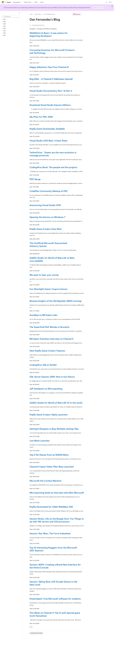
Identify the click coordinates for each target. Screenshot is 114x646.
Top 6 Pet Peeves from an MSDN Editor (49, 454)
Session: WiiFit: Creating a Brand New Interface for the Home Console (55, 566)
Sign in (110, 2)
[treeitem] (11, 19)
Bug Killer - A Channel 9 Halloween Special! (51, 78)
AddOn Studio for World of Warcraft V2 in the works (56, 402)
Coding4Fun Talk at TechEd (43, 364)
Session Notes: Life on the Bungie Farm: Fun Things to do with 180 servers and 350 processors (57, 520)
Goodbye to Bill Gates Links (43, 314)
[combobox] (11, 16)
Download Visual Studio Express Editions (50, 104)
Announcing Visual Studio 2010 (45, 205)
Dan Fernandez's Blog (49, 14)
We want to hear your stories (44, 274)
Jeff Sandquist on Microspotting (46, 388)
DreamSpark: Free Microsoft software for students (55, 598)
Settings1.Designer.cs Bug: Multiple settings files (54, 428)
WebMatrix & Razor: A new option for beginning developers (49, 34)
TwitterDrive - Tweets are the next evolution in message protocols (53, 154)
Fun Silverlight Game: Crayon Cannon (48, 288)
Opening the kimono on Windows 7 (47, 217)
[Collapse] (19, 13)
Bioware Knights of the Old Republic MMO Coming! (56, 300)
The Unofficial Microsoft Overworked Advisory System (48, 244)
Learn (31, 14)
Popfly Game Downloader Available (47, 128)
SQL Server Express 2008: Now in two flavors (52, 376)
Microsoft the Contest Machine (45, 480)
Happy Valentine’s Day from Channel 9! (49, 67)
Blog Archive (38, 14)
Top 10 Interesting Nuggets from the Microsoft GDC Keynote (53, 549)
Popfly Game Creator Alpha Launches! (49, 414)
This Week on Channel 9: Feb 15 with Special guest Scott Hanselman (55, 614)
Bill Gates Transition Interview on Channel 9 (51, 338)
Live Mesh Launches (40, 440)
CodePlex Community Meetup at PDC (49, 190)
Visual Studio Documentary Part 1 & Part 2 (51, 90)
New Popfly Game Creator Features (47, 350)
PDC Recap (35, 179)
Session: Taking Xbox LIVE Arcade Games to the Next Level (53, 583)
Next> (31, 627)
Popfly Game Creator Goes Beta (46, 228)
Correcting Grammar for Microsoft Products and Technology (52, 51)
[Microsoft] (3, 2)
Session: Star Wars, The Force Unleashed (50, 533)
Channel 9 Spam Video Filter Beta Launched (52, 466)
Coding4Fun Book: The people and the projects (53, 167)
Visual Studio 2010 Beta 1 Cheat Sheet (48, 140)
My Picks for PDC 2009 (41, 116)
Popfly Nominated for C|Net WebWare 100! (51, 506)
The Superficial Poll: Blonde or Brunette (49, 326)
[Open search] (106, 2)
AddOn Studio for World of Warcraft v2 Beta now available (52, 259)
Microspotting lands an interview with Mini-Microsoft (57, 492)
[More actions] (83, 14)
